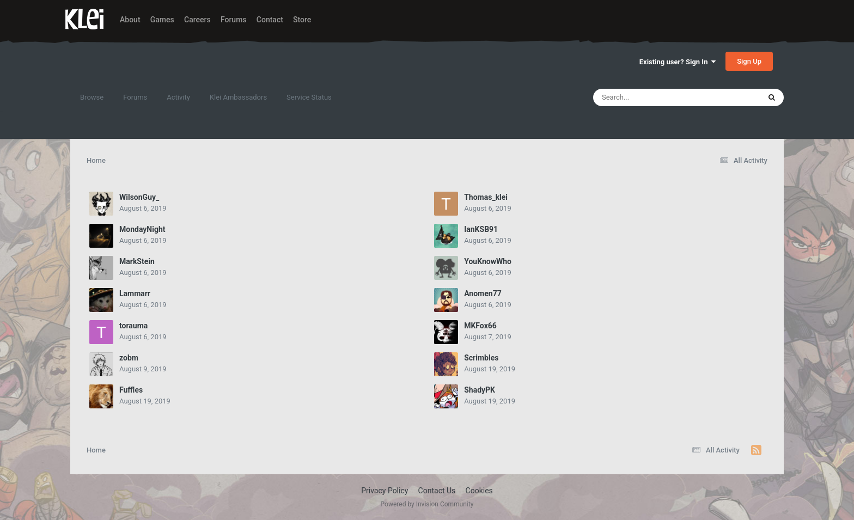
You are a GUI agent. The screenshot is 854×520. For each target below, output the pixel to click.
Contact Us (437, 490)
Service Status (309, 97)
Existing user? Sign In (677, 62)
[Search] (649, 97)
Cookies (479, 490)
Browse (91, 97)
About (130, 19)
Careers (197, 19)
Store (302, 19)
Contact (270, 19)
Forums (234, 19)
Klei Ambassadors (238, 97)
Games (162, 19)
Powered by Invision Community (427, 504)
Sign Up (749, 61)
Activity (178, 97)
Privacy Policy (384, 490)
